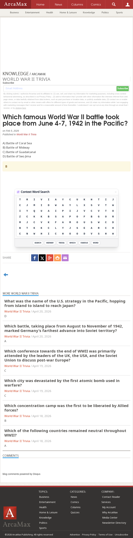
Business (14, 12)
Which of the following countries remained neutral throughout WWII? (65, 433)
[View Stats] (116, 192)
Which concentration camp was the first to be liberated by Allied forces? (66, 408)
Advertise (75, 534)
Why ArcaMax (110, 512)
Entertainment (32, 12)
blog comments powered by (21, 474)
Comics (75, 502)
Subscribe (122, 88)
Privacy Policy (89, 534)
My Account (109, 507)
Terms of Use (105, 534)
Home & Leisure (68, 12)
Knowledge (89, 12)
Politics (105, 12)
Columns (76, 507)
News (74, 496)
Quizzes (75, 512)
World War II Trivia (26, 134)
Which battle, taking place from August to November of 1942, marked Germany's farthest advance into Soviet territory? (63, 328)
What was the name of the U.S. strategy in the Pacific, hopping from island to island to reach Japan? (64, 303)
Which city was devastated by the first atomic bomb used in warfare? (62, 383)
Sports (119, 12)
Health (49, 12)
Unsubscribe (121, 534)
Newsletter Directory (114, 522)
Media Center (109, 517)
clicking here (20, 108)
